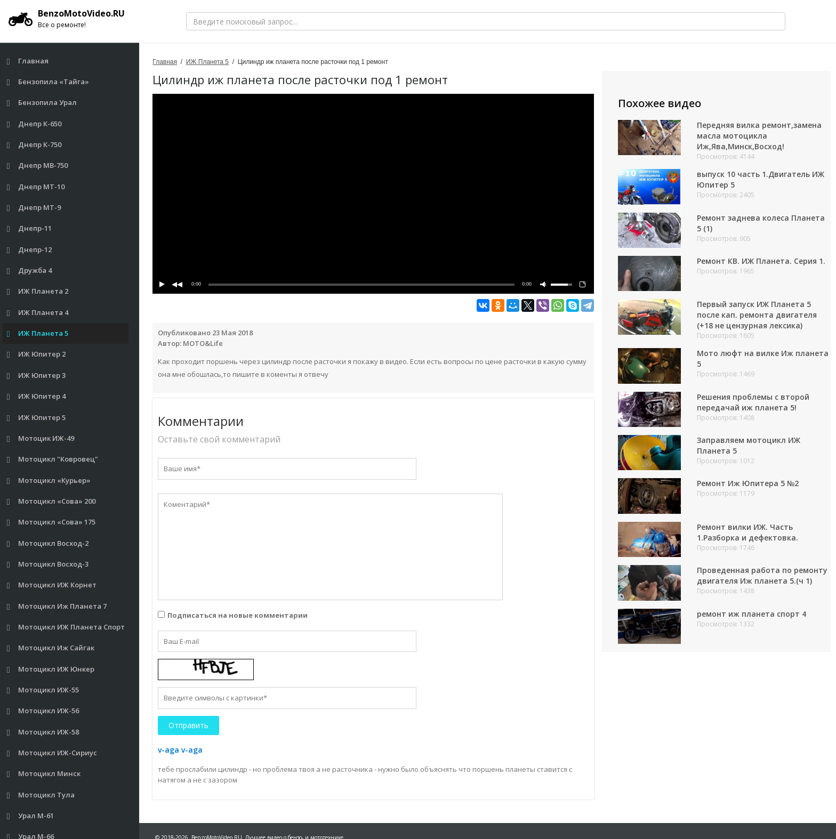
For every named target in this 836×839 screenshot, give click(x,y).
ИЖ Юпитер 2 (36, 354)
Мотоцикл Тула (41, 795)
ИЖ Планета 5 (38, 333)
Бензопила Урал (42, 103)
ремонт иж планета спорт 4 (751, 614)
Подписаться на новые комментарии (237, 615)
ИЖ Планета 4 (38, 313)
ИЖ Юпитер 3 (36, 375)
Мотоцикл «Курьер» (49, 480)
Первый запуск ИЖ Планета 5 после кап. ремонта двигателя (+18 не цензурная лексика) (757, 314)
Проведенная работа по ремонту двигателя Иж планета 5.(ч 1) (762, 575)
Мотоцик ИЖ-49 (41, 438)
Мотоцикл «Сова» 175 (51, 522)
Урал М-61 (30, 816)
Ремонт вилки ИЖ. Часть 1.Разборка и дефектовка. (747, 532)
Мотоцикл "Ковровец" (53, 459)
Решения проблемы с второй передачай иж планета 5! (753, 402)
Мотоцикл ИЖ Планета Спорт (66, 627)
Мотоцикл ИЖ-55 (43, 690)
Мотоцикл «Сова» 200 (51, 501)
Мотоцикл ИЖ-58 (43, 732)
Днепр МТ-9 (34, 208)
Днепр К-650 (34, 124)
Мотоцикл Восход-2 (48, 543)
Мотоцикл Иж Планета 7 (57, 606)
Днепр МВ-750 (37, 165)
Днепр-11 (29, 228)
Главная (28, 61)
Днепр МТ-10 (36, 187)
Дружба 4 (29, 270)
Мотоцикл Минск (44, 774)
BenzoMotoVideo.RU (67, 18)
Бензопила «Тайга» (48, 82)
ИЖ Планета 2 (38, 291)
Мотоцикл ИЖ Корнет (52, 585)
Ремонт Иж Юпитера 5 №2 (748, 483)
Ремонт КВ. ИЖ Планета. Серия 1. (761, 261)
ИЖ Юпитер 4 (36, 396)
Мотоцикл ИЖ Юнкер (51, 669)
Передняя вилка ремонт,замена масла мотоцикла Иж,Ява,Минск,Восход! (759, 135)
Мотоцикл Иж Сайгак (51, 648)
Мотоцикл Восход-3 (48, 564)
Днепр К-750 (34, 145)
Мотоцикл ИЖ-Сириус (52, 753)
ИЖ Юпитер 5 (36, 418)
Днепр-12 (29, 250)
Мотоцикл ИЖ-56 (43, 711)
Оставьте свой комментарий (219, 439)
